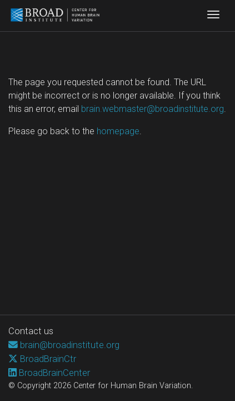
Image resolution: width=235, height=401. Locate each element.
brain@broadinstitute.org (69, 344)
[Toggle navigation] (213, 15)
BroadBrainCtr (48, 358)
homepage (118, 131)
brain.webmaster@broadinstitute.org (152, 109)
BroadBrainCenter (54, 372)
